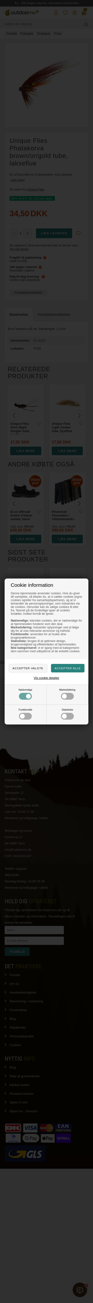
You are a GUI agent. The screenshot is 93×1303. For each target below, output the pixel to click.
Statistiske (67, 714)
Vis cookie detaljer (46, 678)
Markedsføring (67, 694)
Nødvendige (25, 694)
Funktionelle (25, 714)
